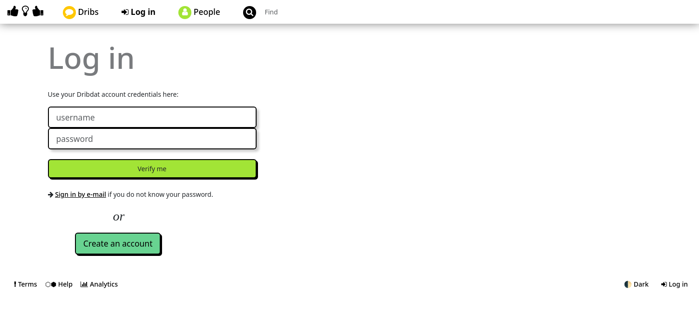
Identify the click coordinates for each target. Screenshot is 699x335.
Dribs (81, 12)
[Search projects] (311, 11)
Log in (139, 11)
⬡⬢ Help (59, 284)
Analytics (99, 284)
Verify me (152, 168)
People (199, 12)
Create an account (118, 243)
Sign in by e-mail (80, 194)
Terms (26, 284)
